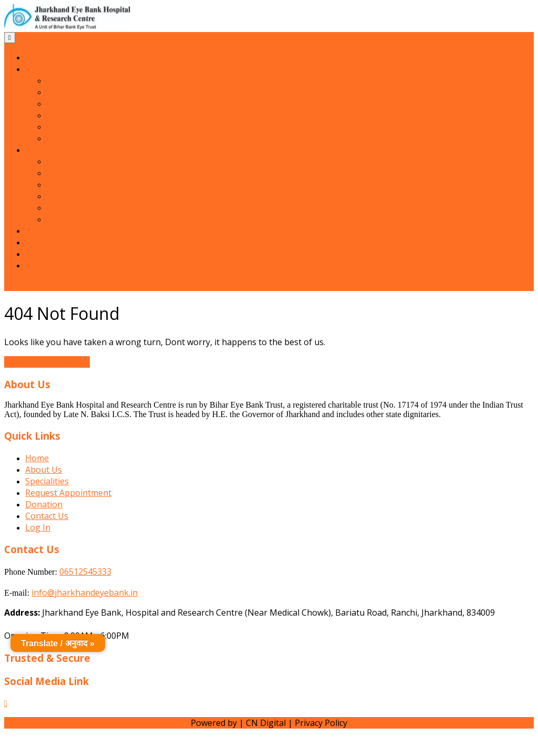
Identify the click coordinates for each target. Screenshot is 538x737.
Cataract (62, 161)
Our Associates (75, 138)
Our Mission (70, 80)
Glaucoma (65, 173)
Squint (58, 184)
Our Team (66, 103)
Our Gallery (47, 242)
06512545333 (85, 571)
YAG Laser (66, 196)
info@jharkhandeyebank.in (85, 592)
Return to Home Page (47, 362)
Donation (44, 253)
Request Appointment (68, 493)
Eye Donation (72, 207)
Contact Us (46, 265)
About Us (43, 69)
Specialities (47, 149)
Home (37, 57)
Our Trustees (72, 115)
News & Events (54, 230)
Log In (37, 527)
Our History (69, 92)
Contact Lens (72, 219)
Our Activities (72, 126)
